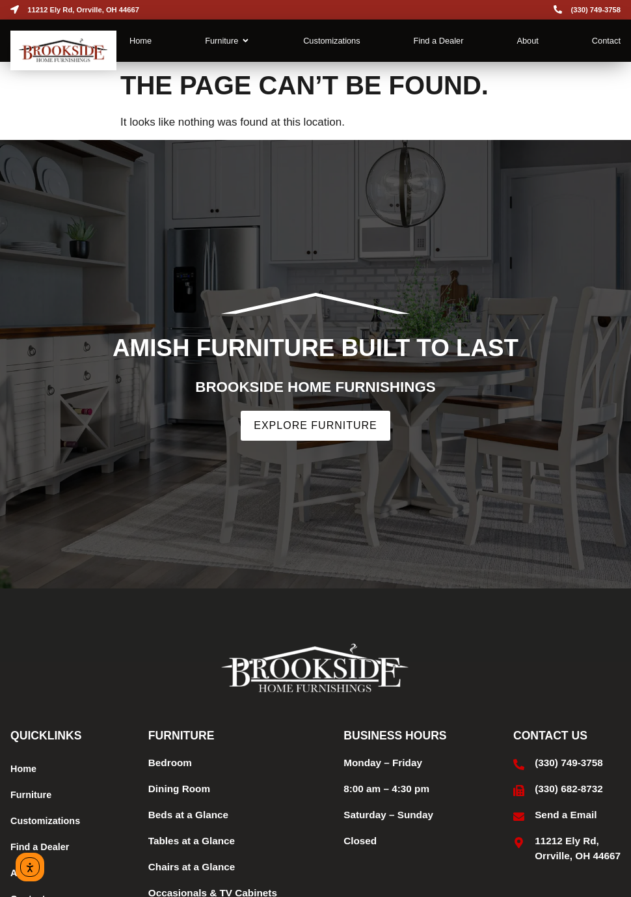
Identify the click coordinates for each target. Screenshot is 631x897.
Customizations (45, 821)
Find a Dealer (39, 847)
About (24, 873)
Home (23, 769)
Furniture (30, 795)
